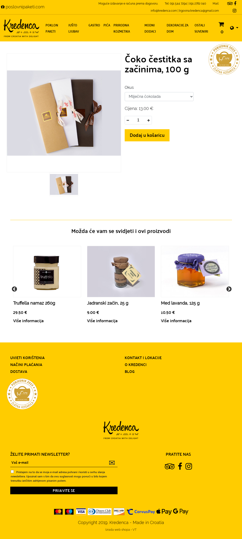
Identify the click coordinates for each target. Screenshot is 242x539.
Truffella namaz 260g (34, 303)
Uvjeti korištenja (27, 357)
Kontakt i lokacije (143, 357)
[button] (234, 27)
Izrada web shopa (118, 529)
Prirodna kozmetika (121, 28)
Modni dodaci (150, 28)
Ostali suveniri (201, 28)
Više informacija (28, 320)
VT (135, 529)
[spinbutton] (138, 120)
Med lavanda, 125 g (180, 303)
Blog (130, 371)
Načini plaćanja (26, 364)
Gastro (94, 25)
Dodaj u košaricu (147, 134)
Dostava (18, 371)
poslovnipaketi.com (22, 6)
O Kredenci (136, 364)
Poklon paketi (52, 28)
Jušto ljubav (73, 28)
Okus (129, 87)
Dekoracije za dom (177, 28)
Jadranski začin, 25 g (107, 303)
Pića (106, 25)
